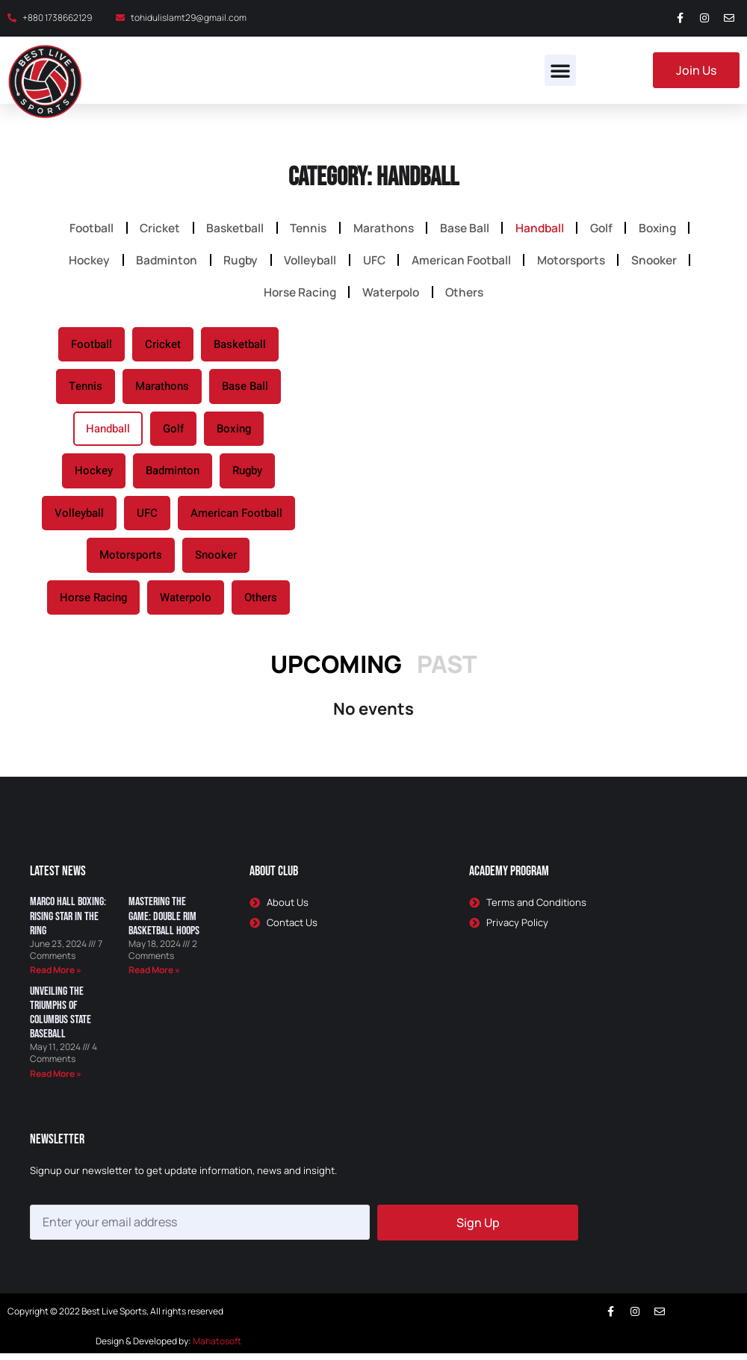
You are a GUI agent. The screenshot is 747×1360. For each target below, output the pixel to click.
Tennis (305, 229)
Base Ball (468, 229)
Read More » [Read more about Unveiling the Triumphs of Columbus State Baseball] (55, 1080)
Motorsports (579, 263)
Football (76, 229)
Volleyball (307, 263)
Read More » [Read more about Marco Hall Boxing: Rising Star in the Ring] (55, 976)
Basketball (228, 229)
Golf (613, 229)
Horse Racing (296, 297)
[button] (560, 70)
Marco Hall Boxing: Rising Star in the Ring (68, 922)
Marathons (383, 229)
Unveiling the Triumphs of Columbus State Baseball (60, 1020)
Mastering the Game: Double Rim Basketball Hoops (163, 922)
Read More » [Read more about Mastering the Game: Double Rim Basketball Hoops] (154, 976)
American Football (466, 263)
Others (468, 297)
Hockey (77, 263)
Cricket (149, 229)
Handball (547, 229)
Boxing (674, 229)
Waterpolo (391, 297)
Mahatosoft (217, 1347)
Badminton (157, 263)
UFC (375, 263)
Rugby (233, 263)
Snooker (666, 263)
